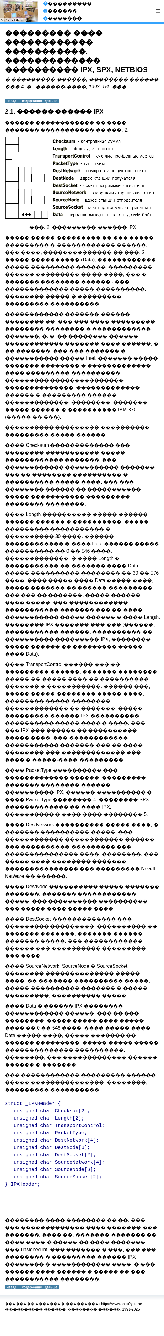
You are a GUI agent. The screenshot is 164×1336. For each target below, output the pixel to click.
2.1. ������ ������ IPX (54, 111)
